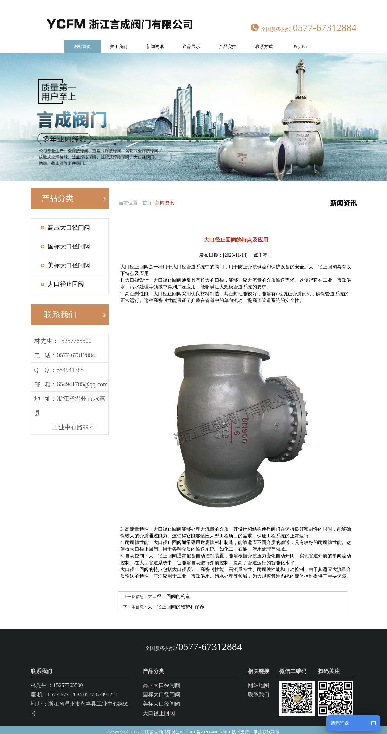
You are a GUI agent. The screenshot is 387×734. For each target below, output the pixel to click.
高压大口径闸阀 (69, 221)
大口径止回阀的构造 (169, 590)
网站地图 (258, 679)
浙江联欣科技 (267, 725)
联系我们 (258, 688)
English (300, 40)
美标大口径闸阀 (69, 259)
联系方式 (264, 40)
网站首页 (82, 40)
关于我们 (118, 40)
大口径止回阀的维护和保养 (176, 600)
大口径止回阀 (66, 277)
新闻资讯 (155, 40)
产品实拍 (227, 40)
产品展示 (191, 40)
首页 (147, 196)
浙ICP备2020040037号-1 (208, 725)
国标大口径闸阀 (69, 240)
